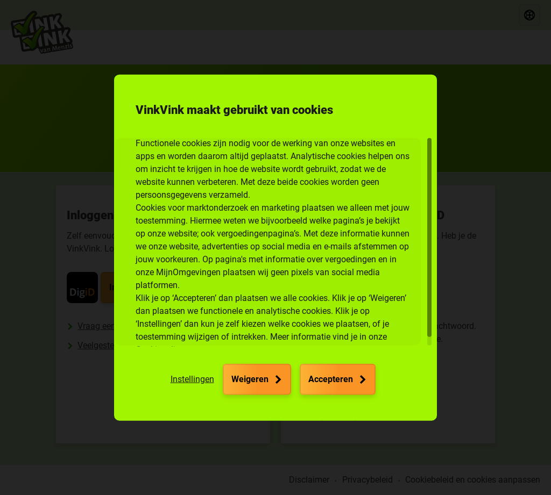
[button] (192, 379)
